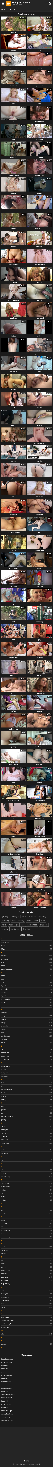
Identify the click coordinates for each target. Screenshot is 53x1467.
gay (39, 640)
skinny (39, 193)
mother (13, 211)
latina (39, 300)
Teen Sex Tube (6, 1388)
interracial (40, 318)
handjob (39, 854)
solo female (13, 765)
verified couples (13, 854)
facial (13, 247)
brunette (13, 514)
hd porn (13, 890)
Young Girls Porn (7, 1414)
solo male (39, 765)
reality (39, 68)
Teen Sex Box (6, 1404)
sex (39, 372)
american (39, 497)
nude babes (5, 1417)
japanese (39, 86)
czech (13, 229)
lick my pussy (40, 800)
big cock (13, 675)
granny (13, 747)
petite (13, 50)
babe (13, 122)
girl (39, 389)
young (13, 32)
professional (40, 264)
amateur (13, 372)
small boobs (39, 229)
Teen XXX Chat (6, 1382)
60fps (13, 711)
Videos (12, 9)
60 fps (39, 425)
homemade (39, 122)
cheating (39, 622)
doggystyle (39, 818)
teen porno (5, 1385)
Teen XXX (4, 1365)
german (13, 550)
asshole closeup (39, 908)
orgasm (13, 836)
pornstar (13, 282)
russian (13, 193)
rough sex (39, 729)
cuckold (13, 425)
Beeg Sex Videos (7, 1359)
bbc (13, 783)
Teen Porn (4, 1369)
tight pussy (13, 729)
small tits (39, 247)
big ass (13, 461)
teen (39, 50)
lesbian (39, 282)
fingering (39, 514)
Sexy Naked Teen (7, 1420)
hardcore (13, 586)
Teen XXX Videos (7, 1375)
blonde (39, 211)
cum (13, 354)
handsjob (13, 318)
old (13, 139)
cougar (39, 604)
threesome (13, 568)
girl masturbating (13, 532)
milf (13, 622)
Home (3, 9)
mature (39, 568)
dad (39, 32)
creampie (13, 86)
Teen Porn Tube (6, 1362)
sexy (13, 407)
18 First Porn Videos (8, 1394)
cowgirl (13, 908)
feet (13, 818)
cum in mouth (13, 800)
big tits (39, 461)
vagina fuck (13, 658)
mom (40, 104)
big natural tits (40, 354)
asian (13, 693)
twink (13, 336)
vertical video (39, 836)
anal (13, 104)
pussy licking (40, 890)
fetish (39, 675)
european (13, 604)
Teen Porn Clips (6, 1411)
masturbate (39, 747)
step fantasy (13, 264)
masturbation (39, 443)
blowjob (39, 157)
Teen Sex (4, 1378)
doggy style (39, 550)
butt (39, 532)
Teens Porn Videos (7, 1398)
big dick (40, 586)
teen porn (4, 1372)
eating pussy (40, 693)
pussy (39, 407)
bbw (13, 640)
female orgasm (13, 175)
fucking (40, 658)
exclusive (39, 479)
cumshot (39, 139)
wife (39, 872)
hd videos (13, 872)
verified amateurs (13, 300)
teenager (13, 68)
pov (13, 497)
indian (39, 783)
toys (13, 443)
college (39, 336)
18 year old (13, 157)
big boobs (13, 479)
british (13, 389)
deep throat (39, 175)
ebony (39, 711)
